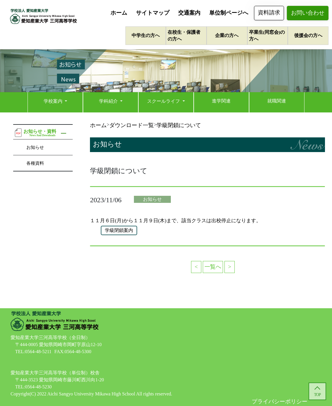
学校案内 (54, 101)
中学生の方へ (146, 35)
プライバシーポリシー (279, 401)
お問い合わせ (307, 13)
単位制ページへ (228, 13)
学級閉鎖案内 (119, 230)
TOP (317, 394)
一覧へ (213, 267)
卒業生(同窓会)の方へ (267, 35)
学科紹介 (109, 101)
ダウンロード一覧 (131, 125)
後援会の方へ (308, 35)
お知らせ (35, 147)
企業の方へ (227, 35)
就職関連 (276, 100)
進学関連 (221, 100)
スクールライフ (164, 101)
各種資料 (35, 163)
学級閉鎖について (178, 125)
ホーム (118, 13)
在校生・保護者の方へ (184, 35)
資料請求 (269, 12)
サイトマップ (152, 13)
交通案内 (189, 13)
